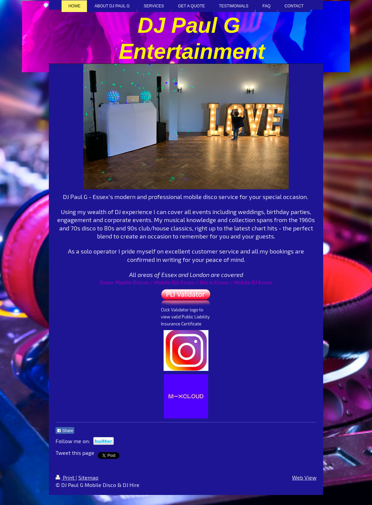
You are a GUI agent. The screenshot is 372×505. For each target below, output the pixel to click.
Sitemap (88, 477)
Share (65, 430)
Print (66, 477)
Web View (304, 477)
